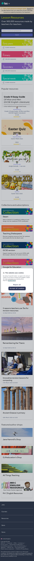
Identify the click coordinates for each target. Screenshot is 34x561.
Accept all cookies (17, 288)
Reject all (17, 284)
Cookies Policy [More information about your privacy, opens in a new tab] (12, 280)
